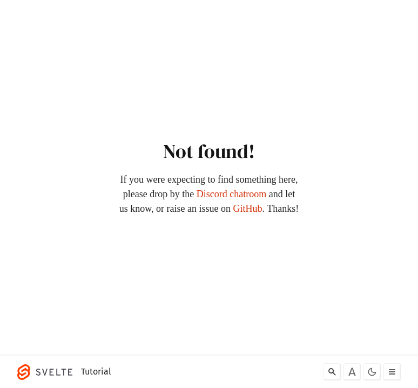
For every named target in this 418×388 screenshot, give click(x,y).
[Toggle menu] (392, 371)
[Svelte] (47, 372)
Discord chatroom (231, 194)
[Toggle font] (352, 371)
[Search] (332, 371)
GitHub (247, 208)
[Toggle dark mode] (372, 371)
